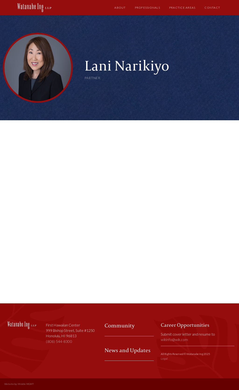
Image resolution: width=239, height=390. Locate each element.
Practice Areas (182, 7)
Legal (164, 358)
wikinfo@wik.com (174, 339)
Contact (212, 7)
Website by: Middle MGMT (19, 384)
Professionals (147, 7)
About (120, 7)
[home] (34, 7)
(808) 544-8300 (59, 341)
